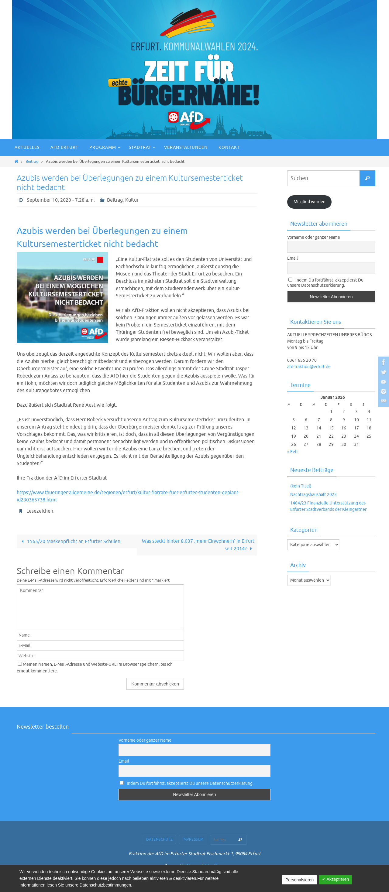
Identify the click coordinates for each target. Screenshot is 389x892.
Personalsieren (299, 879)
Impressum (193, 839)
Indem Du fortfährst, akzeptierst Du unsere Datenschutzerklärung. (325, 283)
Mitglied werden (309, 201)
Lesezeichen (39, 511)
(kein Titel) (301, 486)
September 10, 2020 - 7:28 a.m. (61, 200)
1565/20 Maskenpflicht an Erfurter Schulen (69, 541)
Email (292, 258)
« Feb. (292, 451)
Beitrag (32, 161)
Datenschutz (159, 839)
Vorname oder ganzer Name (313, 237)
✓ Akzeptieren (335, 879)
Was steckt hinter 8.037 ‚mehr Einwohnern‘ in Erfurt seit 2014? (198, 545)
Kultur (132, 200)
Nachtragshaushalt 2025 (313, 494)
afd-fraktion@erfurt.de (309, 366)
